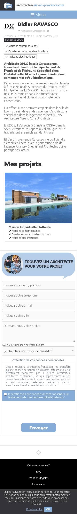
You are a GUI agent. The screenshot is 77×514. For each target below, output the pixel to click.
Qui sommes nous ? (38, 465)
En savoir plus (34, 509)
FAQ (38, 471)
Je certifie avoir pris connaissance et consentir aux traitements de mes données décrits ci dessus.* (36, 395)
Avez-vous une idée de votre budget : (24, 344)
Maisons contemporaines (21, 45)
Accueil (9, 36)
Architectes (24, 36)
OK (48, 509)
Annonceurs (39, 484)
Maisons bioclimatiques (20, 56)
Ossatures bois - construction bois (26, 51)
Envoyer (38, 427)
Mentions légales (38, 478)
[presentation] (33, 412)
